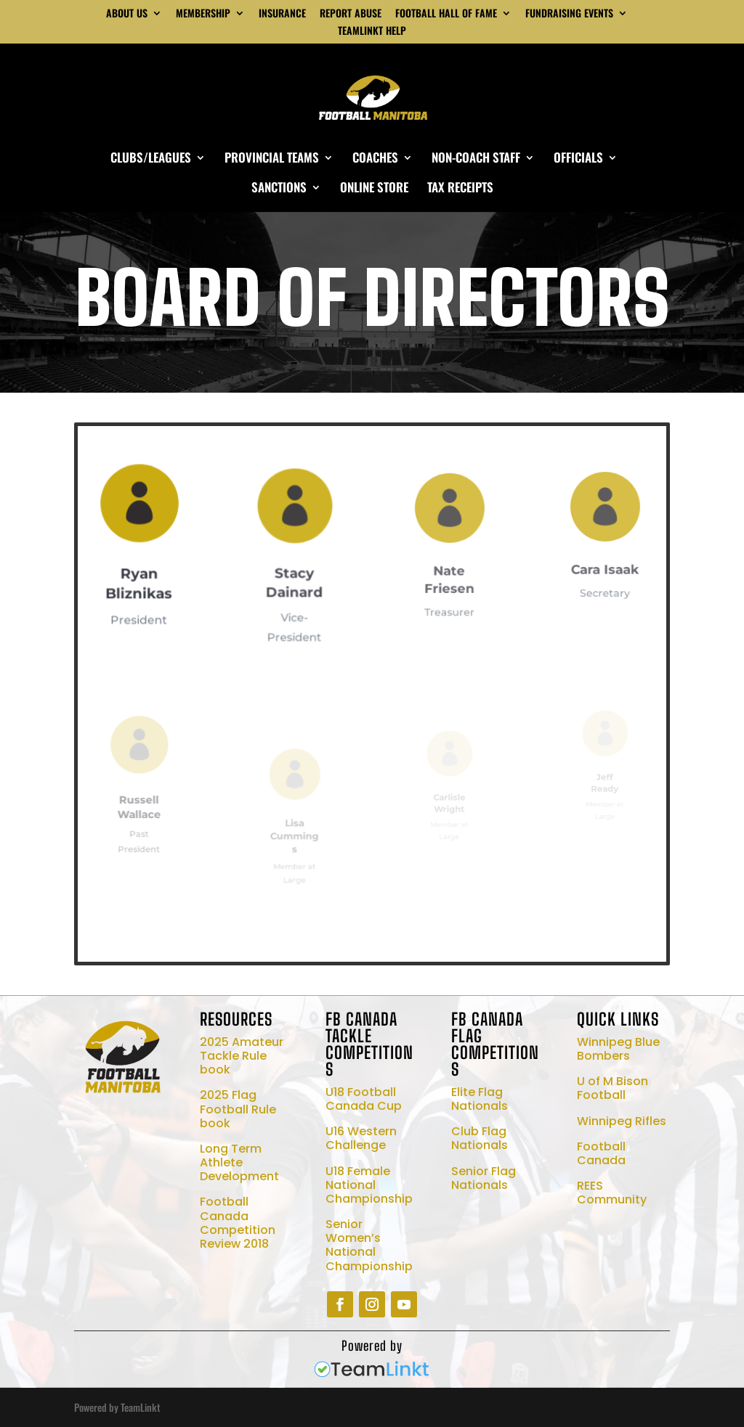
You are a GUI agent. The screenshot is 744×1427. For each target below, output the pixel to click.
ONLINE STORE (374, 189)
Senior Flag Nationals (483, 1178)
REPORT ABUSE (350, 14)
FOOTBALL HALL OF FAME (446, 14)
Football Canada (601, 1153)
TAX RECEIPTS (460, 189)
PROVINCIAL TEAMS (272, 159)
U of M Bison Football (612, 1088)
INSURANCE (282, 14)
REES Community (612, 1192)
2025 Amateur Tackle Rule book (241, 1056)
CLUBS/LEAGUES (150, 159)
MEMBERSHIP (203, 14)
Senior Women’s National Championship (369, 1245)
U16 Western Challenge (361, 1138)
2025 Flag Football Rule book (238, 1109)
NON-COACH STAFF (476, 159)
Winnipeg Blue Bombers (618, 1049)
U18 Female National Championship (369, 1185)
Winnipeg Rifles (621, 1121)
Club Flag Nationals (479, 1138)
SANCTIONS (279, 189)
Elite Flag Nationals (479, 1099)
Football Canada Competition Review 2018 (237, 1222)
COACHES (375, 159)
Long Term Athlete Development (239, 1162)
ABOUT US (126, 14)
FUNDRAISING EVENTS (569, 14)
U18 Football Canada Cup (364, 1099)
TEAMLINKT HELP (372, 31)
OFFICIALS (578, 159)
